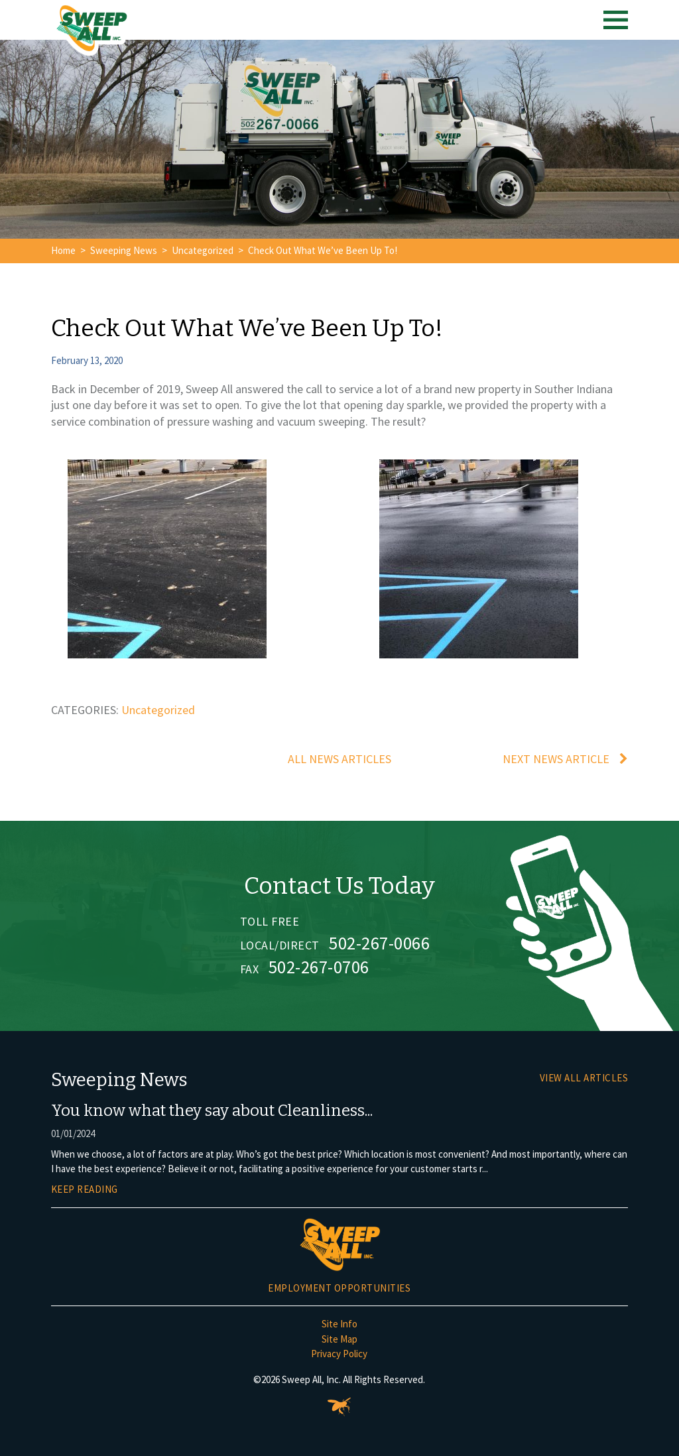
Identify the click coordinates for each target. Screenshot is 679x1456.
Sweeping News (123, 250)
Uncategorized (202, 250)
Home (63, 250)
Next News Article (556, 758)
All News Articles (339, 758)
